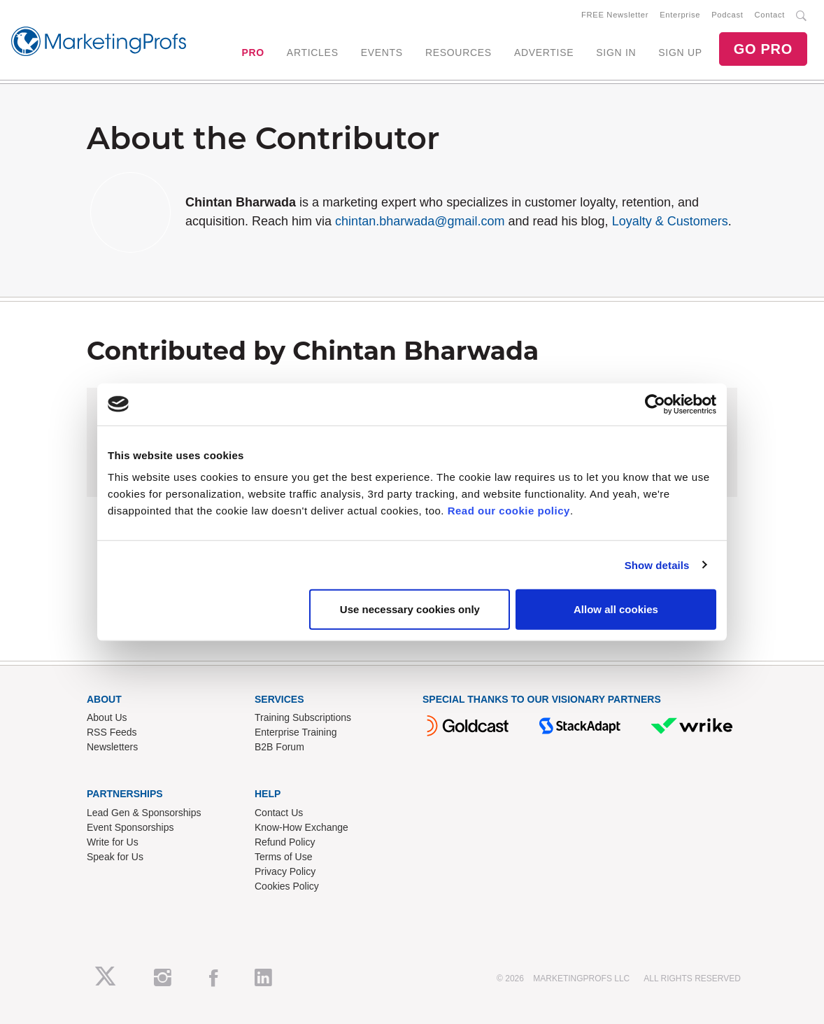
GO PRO (763, 49)
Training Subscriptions (303, 718)
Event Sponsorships (130, 828)
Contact (770, 14)
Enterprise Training (296, 732)
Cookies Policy (287, 886)
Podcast (727, 14)
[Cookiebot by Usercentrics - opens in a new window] (655, 403)
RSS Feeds (112, 732)
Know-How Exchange (301, 828)
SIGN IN (616, 52)
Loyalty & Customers (670, 222)
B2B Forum (279, 747)
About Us (107, 718)
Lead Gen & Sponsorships (144, 813)
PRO (252, 52)
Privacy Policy (285, 872)
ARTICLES (313, 52)
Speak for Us (115, 857)
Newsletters (112, 747)
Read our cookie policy (509, 511)
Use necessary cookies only (410, 609)
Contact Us (279, 813)
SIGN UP (680, 52)
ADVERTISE (544, 52)
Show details (657, 564)
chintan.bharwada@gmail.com (419, 222)
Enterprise (680, 14)
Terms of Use (283, 857)
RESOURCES (458, 52)
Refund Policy (285, 842)
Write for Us (112, 842)
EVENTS (382, 52)
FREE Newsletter (614, 14)
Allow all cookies (616, 609)
